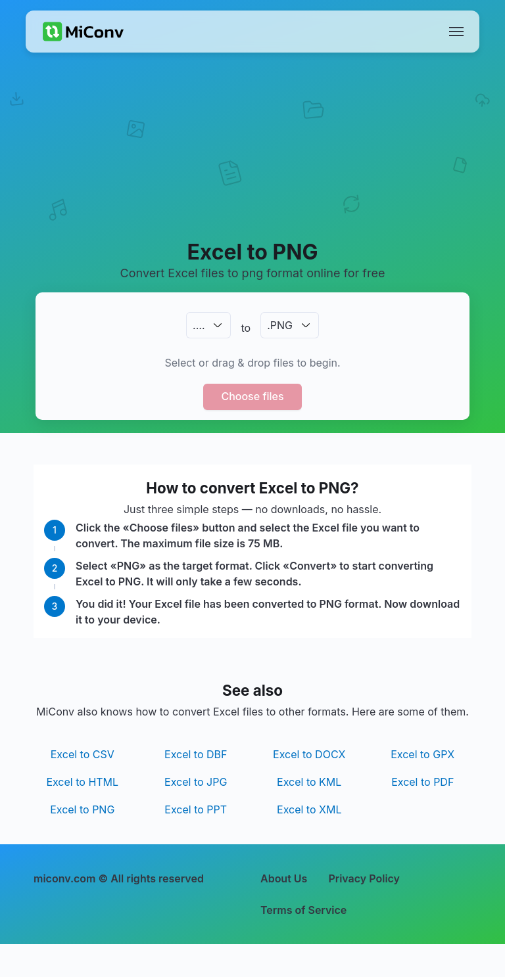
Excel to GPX (422, 754)
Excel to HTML (82, 781)
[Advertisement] (252, 161)
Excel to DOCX (309, 754)
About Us (283, 878)
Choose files (252, 396)
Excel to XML (309, 809)
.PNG (280, 325)
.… (198, 325)
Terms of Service (303, 910)
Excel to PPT (195, 809)
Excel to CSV (82, 754)
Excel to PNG (82, 809)
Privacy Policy (364, 878)
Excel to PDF (422, 781)
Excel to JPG (195, 781)
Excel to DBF (195, 754)
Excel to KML (309, 781)
